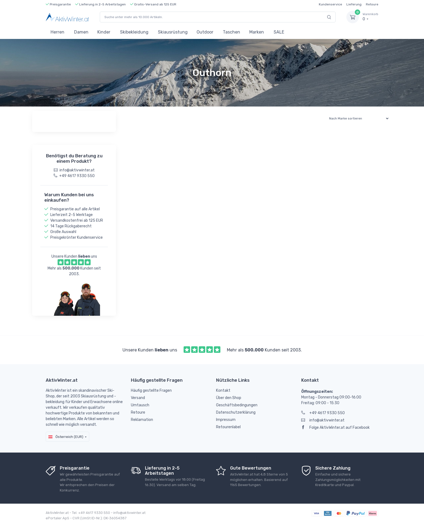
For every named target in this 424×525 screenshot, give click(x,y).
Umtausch (140, 405)
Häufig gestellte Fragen (151, 390)
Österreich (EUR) (65, 437)
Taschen (231, 32)
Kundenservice (330, 4)
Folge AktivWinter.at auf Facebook (335, 427)
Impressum (226, 419)
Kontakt (223, 390)
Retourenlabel (228, 427)
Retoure (372, 4)
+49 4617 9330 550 (323, 413)
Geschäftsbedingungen (236, 405)
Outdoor (205, 32)
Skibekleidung (134, 32)
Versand (138, 398)
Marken (256, 32)
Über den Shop (228, 398)
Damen (81, 32)
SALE (279, 32)
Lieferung (354, 4)
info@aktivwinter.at (323, 420)
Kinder (103, 32)
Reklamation (142, 419)
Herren (57, 32)
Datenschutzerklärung (236, 412)
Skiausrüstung (173, 32)
